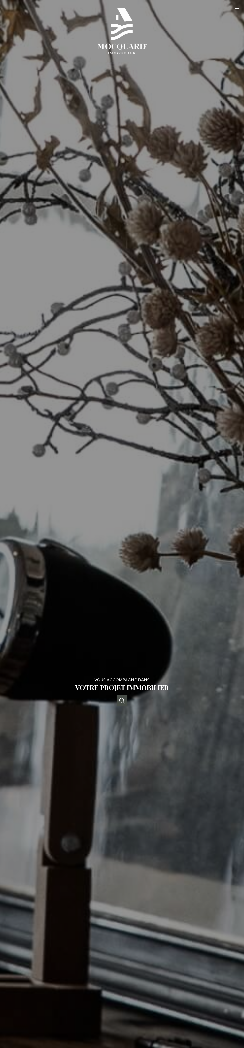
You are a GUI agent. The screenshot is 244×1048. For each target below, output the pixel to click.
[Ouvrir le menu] (238, 8)
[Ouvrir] (122, 700)
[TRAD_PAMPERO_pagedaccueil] (122, 53)
